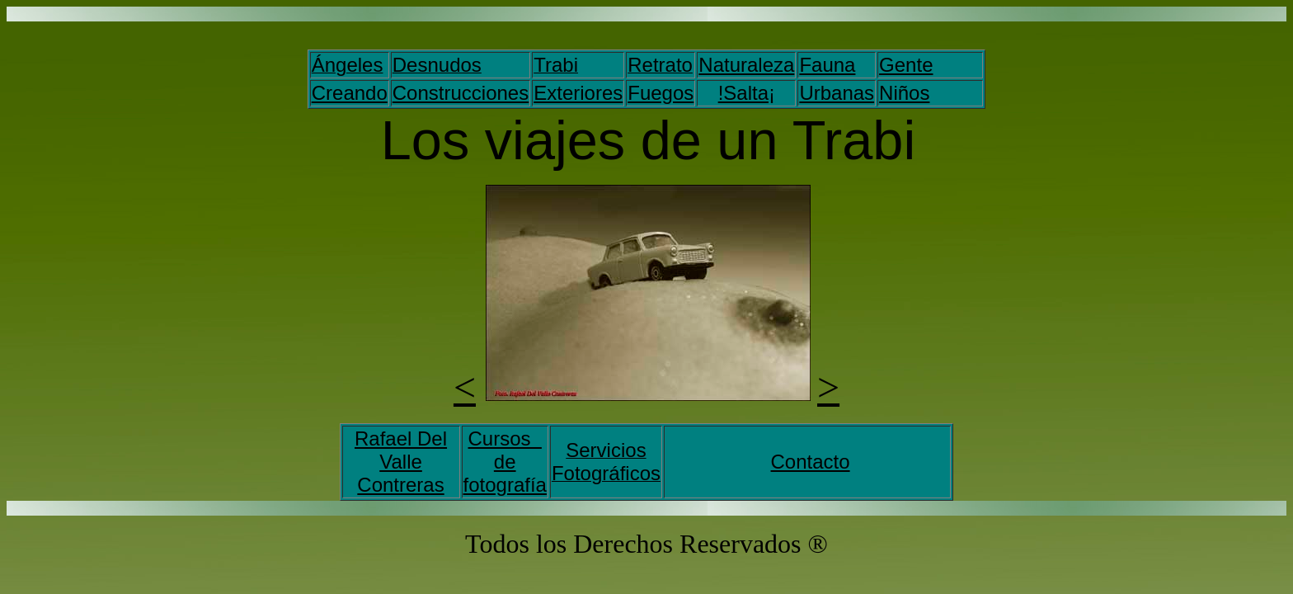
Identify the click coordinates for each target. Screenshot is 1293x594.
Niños (904, 93)
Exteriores (578, 93)
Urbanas (836, 93)
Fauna (827, 65)
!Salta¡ (746, 93)
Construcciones (461, 93)
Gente (906, 65)
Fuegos (661, 93)
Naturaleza (746, 65)
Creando (350, 93)
